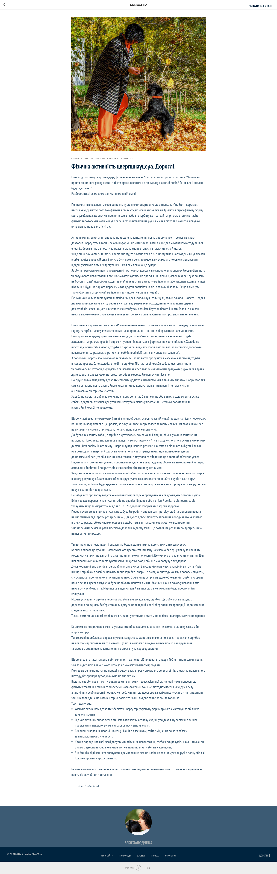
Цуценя (141, 855)
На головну (170, 855)
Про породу (125, 855)
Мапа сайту (107, 855)
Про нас (155, 855)
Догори (264, 856)
